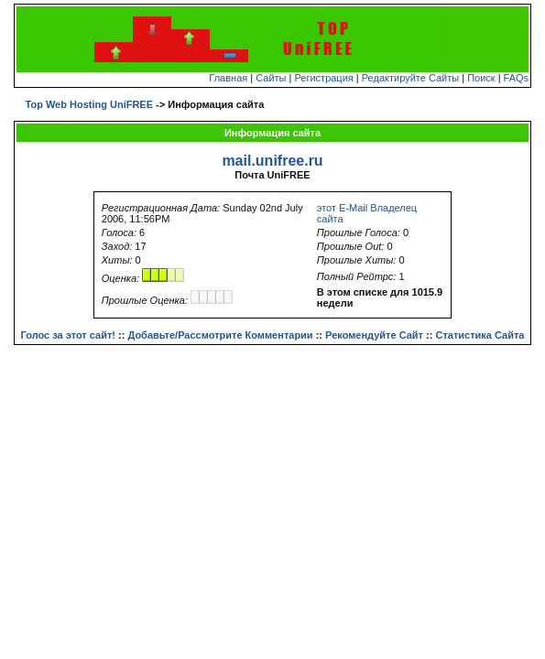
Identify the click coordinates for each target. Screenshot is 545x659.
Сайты (271, 77)
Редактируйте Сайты (410, 77)
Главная (228, 77)
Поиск (481, 77)
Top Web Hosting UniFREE (90, 104)
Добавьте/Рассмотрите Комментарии (219, 335)
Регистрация (323, 77)
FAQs (516, 77)
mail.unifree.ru (272, 160)
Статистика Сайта (479, 335)
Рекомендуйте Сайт (374, 335)
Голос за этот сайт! (68, 335)
